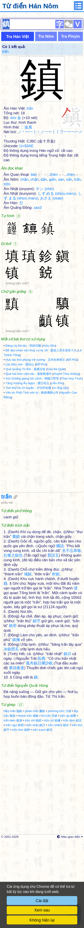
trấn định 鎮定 (72, 806)
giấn (52, 265)
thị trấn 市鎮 (49, 801)
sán (61, 265)
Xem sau (42, 910)
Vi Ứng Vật (60, 474)
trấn (5, 137)
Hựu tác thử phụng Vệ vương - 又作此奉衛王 (35, 445)
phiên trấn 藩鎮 (35, 797)
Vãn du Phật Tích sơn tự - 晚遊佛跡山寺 (31, 478)
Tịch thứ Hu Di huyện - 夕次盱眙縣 (28, 474)
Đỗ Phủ (72, 445)
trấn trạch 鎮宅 (42, 815)
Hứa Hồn (49, 431)
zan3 (38, 293)
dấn (44, 265)
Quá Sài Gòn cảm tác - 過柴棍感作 (28, 459)
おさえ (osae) (51, 284)
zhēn (57, 260)
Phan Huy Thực (71, 464)
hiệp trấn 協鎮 (13, 797)
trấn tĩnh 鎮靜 (21, 815)
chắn (24, 265)
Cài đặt (42, 901)
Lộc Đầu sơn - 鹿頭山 (19, 450)
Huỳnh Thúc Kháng (66, 459)
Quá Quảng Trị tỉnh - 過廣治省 (25, 455)
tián (39, 260)
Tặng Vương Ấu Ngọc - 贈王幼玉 (27, 469)
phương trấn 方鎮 (59, 797)
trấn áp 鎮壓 (68, 801)
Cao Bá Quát (56, 455)
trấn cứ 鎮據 (52, 806)
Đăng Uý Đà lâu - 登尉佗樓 (23, 431)
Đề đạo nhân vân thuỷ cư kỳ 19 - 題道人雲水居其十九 (40, 436)
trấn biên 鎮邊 (13, 806)
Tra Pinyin (70, 122)
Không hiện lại (42, 920)
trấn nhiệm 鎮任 (58, 811)
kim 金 (16, 204)
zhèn (74, 260)
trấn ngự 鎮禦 (14, 811)
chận (34, 265)
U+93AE (26, 232)
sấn (69, 265)
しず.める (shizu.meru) (57, 279)
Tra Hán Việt (17, 122)
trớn (7, 270)
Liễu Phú (57, 469)
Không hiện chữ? (17, 369)
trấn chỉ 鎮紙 (33, 806)
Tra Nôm (46, 122)
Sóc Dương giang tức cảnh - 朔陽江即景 (32, 464)
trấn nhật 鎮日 (35, 811)
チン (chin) (45, 275)
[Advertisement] (42, 58)
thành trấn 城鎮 (28, 801)
